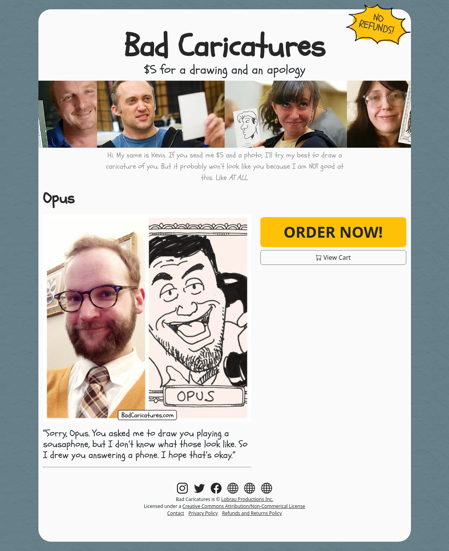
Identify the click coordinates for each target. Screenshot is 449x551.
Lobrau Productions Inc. (247, 499)
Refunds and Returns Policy (252, 513)
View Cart (333, 257)
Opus (59, 198)
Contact (175, 513)
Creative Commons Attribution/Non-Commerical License (243, 506)
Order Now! (333, 231)
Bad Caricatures (224, 46)
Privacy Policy (203, 513)
